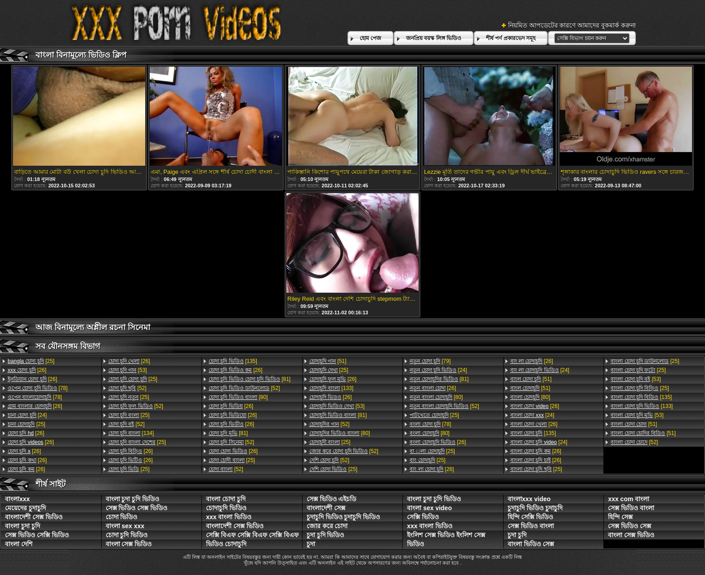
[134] (131, 433)
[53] (127, 370)
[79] (430, 361)
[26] (27, 370)
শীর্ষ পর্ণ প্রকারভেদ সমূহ (510, 38)
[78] (37, 388)
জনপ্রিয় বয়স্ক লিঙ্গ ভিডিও (433, 38)
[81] (249, 379)
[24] (27, 415)
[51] (328, 361)
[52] (127, 388)
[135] (233, 361)
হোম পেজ (370, 38)
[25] (31, 361)
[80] (238, 397)
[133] (331, 388)
